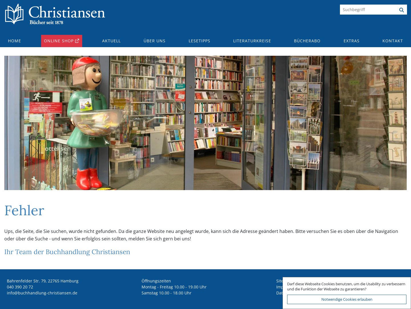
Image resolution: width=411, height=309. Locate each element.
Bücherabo (307, 40)
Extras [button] (352, 40)
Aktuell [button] (111, 40)
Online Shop (59, 40)
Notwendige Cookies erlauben (346, 299)
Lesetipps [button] (199, 40)
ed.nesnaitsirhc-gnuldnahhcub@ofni (42, 293)
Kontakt (392, 40)
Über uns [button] (155, 40)
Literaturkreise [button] (252, 40)
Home (14, 40)
